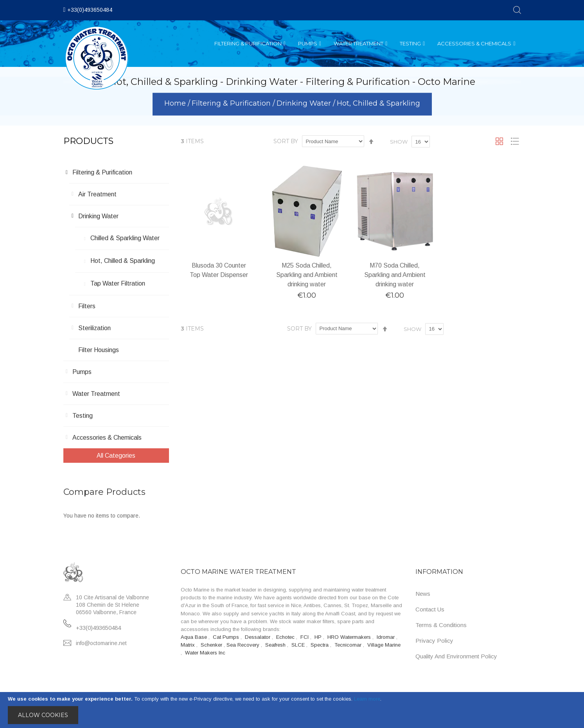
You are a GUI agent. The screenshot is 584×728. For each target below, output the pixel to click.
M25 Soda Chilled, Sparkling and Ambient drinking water (307, 275)
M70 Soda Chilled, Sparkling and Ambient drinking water (395, 275)
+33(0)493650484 (89, 10)
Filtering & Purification (232, 103)
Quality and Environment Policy (456, 656)
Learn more (367, 699)
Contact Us (429, 609)
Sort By (285, 141)
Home (176, 103)
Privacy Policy (434, 640)
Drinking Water (305, 103)
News (422, 593)
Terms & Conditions (441, 625)
